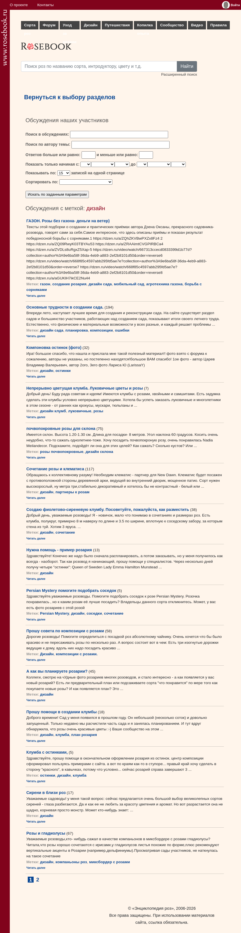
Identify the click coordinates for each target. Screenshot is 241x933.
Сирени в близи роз (46, 792)
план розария (84, 735)
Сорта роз (29, 26)
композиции (101, 330)
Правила (218, 25)
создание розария (69, 284)
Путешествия (117, 25)
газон (45, 284)
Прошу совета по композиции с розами (65, 631)
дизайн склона (99, 452)
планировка (76, 330)
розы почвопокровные (62, 452)
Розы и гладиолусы (45, 833)
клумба (62, 735)
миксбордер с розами (109, 862)
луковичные (79, 411)
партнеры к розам (72, 492)
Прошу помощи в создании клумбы (61, 712)
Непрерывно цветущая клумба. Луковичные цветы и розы (84, 388)
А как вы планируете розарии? (56, 671)
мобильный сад (129, 284)
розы (98, 411)
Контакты (45, 5)
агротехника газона (164, 284)
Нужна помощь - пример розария (59, 550)
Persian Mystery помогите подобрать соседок (71, 590)
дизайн (47, 371)
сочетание (65, 532)
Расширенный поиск (179, 74)
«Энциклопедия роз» (153, 908)
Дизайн (91, 25)
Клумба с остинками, (47, 752)
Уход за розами (70, 26)
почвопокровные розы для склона (60, 428)
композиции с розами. (77, 654)
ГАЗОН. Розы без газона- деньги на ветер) (68, 221)
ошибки (122, 330)
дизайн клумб (53, 411)
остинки (63, 371)
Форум (49, 25)
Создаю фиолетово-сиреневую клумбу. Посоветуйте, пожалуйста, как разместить (107, 509)
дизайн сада (100, 284)
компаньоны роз (71, 862)
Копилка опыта (145, 26)
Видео (197, 25)
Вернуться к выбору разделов (69, 97)
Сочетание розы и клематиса (55, 469)
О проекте (19, 5)
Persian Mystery (54, 613)
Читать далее (35, 295)
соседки (94, 613)
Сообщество (172, 25)
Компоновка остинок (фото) (54, 347)
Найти (186, 66)
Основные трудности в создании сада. (64, 307)
